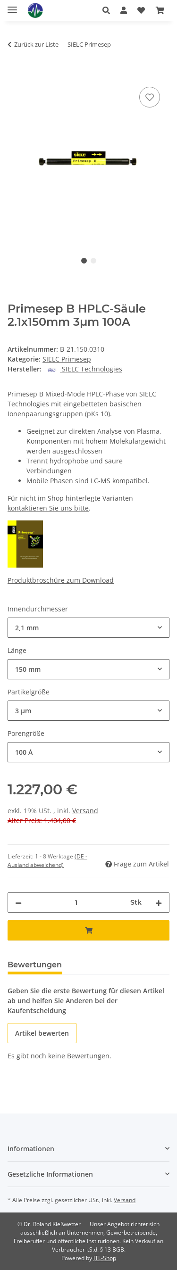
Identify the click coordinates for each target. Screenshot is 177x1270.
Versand (85, 810)
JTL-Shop (104, 1258)
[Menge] (76, 902)
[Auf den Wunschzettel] (149, 97)
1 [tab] (84, 261)
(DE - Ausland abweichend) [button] (47, 860)
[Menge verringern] (18, 902)
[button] (106, 10)
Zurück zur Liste (36, 44)
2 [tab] (93, 261)
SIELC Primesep (66, 359)
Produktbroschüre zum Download (61, 580)
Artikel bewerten (42, 1033)
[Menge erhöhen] (158, 902)
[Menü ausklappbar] (12, 6)
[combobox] (88, 628)
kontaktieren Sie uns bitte (48, 507)
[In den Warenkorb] (15, 74)
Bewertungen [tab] (35, 964)
